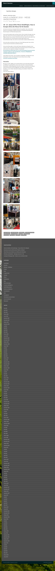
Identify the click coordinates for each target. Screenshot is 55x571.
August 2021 (6, 409)
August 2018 (6, 471)
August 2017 (6, 495)
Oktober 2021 (6, 405)
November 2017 (6, 489)
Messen (14, 15)
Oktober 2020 (6, 421)
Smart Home (18, 235)
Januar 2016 (6, 532)
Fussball (5, 269)
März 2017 (6, 505)
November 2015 (6, 536)
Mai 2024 (5, 351)
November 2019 (6, 441)
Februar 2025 (6, 334)
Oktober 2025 (6, 322)
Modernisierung (27, 233)
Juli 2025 (5, 326)
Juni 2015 (5, 546)
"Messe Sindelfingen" (14, 232)
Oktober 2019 (6, 443)
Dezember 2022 (6, 381)
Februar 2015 (6, 554)
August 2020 (6, 425)
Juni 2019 (5, 451)
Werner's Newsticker (8, 3)
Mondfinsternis (6, 279)
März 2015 (6, 552)
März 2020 (6, 433)
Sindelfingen (12, 235)
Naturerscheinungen (7, 283)
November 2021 (6, 403)
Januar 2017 (6, 509)
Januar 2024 (6, 359)
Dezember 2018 (6, 463)
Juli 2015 (5, 544)
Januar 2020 (6, 437)
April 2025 (5, 330)
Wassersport (6, 300)
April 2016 (5, 526)
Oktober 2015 (6, 538)
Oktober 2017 (6, 491)
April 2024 (5, 353)
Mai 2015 (5, 548)
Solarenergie (24, 235)
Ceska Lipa (15, 562)
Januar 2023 (6, 379)
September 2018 (7, 469)
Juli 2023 (5, 371)
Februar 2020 (6, 435)
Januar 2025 (6, 336)
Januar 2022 (6, 399)
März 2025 (6, 332)
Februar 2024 (6, 357)
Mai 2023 (5, 373)
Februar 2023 (6, 377)
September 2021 (7, 407)
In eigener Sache (6, 273)
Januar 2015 (6, 556)
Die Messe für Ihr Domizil (30, 232)
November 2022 (6, 383)
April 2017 (5, 503)
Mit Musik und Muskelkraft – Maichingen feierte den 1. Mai (14, 253)
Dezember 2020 (6, 419)
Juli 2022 (5, 391)
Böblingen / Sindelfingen (7, 15)
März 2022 (6, 397)
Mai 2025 (5, 328)
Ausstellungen (6, 263)
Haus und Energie (14, 233)
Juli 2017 (5, 497)
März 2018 (6, 481)
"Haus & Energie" (7, 232)
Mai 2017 (5, 501)
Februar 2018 (6, 483)
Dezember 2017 (6, 487)
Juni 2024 (5, 349)
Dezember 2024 (6, 338)
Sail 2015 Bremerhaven (8, 287)
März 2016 (6, 528)
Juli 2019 (5, 449)
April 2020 (5, 431)
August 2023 (6, 369)
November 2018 (6, 465)
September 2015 (7, 540)
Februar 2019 (6, 459)
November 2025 (6, 320)
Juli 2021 (5, 411)
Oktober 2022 (6, 385)
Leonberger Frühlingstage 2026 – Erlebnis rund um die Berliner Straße (15, 255)
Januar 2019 (6, 461)
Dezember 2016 (6, 511)
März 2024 (6, 355)
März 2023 (6, 375)
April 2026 (5, 310)
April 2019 (5, 455)
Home (5, 271)
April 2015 (5, 550)
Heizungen (20, 233)
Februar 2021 (6, 417)
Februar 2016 (6, 530)
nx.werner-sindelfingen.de (8, 285)
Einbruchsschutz (7, 233)
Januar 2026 (6, 316)
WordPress (8, 562)
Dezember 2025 (6, 318)
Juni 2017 (5, 499)
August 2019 (6, 447)
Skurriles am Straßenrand (8, 289)
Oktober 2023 (6, 365)
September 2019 (7, 445)
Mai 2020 (5, 429)
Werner (11, 21)
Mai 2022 (5, 393)
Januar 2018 (6, 485)
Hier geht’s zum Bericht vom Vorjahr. (10, 58)
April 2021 (5, 413)
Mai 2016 (5, 524)
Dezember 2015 (6, 534)
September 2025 (7, 324)
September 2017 (7, 493)
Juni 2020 (5, 427)
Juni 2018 (5, 475)
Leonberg (5, 275)
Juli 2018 (5, 473)
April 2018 (5, 479)
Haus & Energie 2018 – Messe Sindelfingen (16, 18)
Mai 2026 (5, 308)
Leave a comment (17, 21)
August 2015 (6, 542)
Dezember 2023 (6, 361)
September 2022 (7, 387)
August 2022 (6, 389)
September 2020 (7, 423)
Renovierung (6, 235)
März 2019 (6, 457)
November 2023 (6, 363)
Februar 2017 (6, 507)
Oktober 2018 (6, 467)
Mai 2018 (5, 477)
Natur (5, 281)
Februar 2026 (6, 314)
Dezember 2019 (6, 439)
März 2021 (6, 415)
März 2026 (6, 312)
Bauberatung (22, 232)
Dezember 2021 (6, 401)
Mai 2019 (5, 453)
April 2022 (5, 395)
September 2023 (7, 367)
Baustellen (5, 265)
